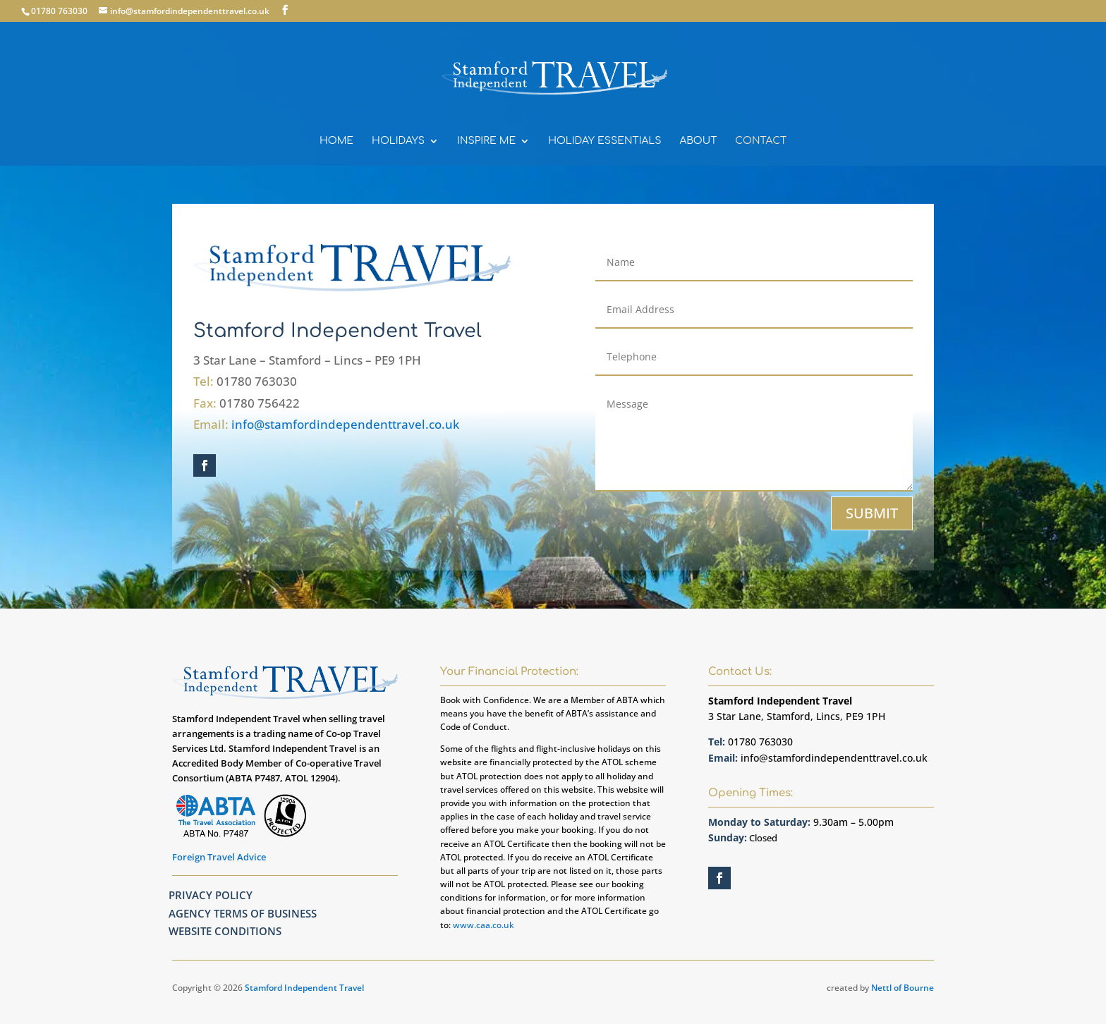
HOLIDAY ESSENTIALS (604, 141)
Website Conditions (225, 931)
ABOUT (698, 141)
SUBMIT (872, 513)
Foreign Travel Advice (219, 857)
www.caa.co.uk (483, 925)
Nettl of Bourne (902, 988)
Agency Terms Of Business (243, 913)
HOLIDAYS (398, 141)
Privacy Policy (211, 895)
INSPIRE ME (486, 141)
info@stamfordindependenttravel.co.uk (345, 424)
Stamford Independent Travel (304, 988)
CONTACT (760, 141)
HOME (336, 141)
